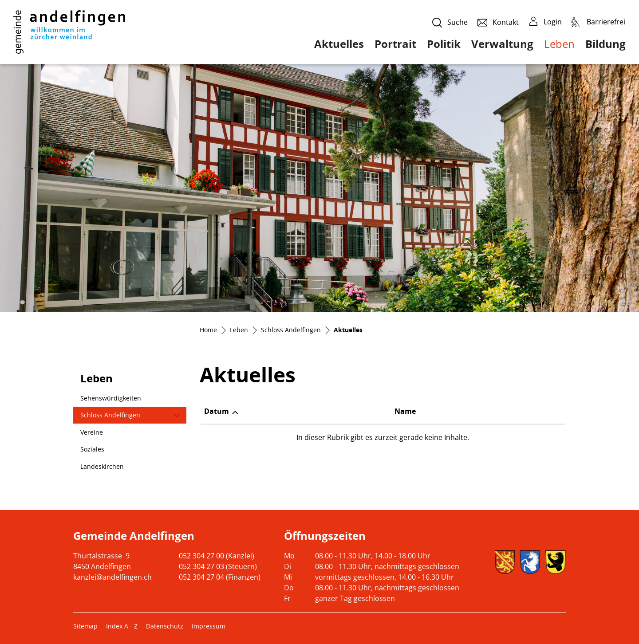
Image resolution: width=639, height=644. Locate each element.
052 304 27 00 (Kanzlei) (216, 556)
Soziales (92, 449)
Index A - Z (122, 626)
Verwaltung (502, 43)
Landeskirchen (102, 466)
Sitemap (85, 626)
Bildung (605, 43)
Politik (444, 43)
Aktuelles (339, 43)
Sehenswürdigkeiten (110, 398)
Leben (559, 43)
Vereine (91, 432)
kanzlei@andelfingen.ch (112, 577)
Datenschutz (164, 626)
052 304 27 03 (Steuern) (218, 566)
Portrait (395, 43)
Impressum (208, 626)
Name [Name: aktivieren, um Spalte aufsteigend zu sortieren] (404, 411)
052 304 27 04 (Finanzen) (219, 577)
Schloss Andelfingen (110, 415)
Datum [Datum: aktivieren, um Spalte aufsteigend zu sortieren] (216, 411)
